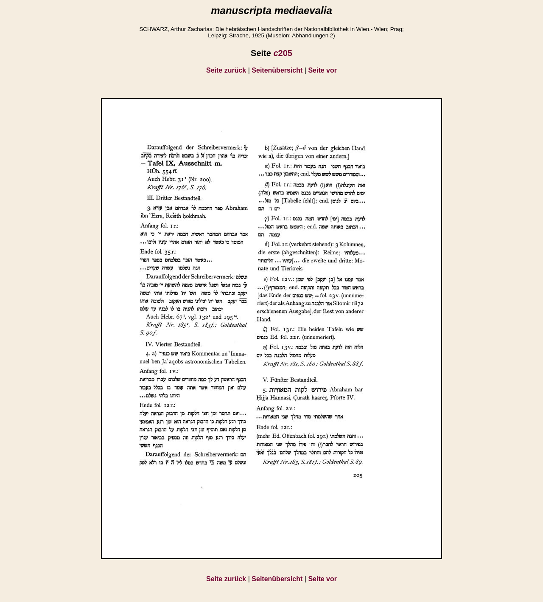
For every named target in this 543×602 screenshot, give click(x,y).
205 (282, 53)
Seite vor (322, 70)
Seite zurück (226, 70)
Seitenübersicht (277, 70)
